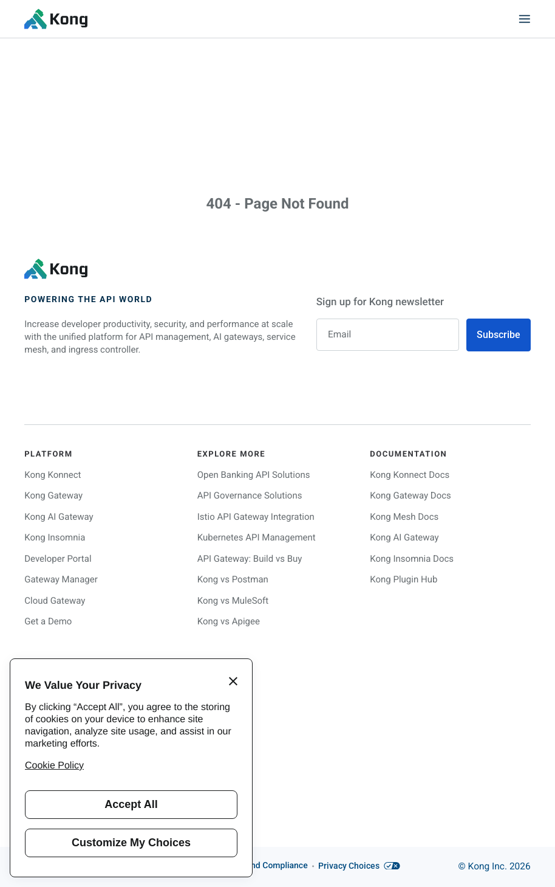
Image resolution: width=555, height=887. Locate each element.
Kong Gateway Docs (410, 495)
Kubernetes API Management (256, 537)
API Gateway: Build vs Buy (249, 558)
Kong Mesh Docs (404, 516)
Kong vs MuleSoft (232, 600)
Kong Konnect (52, 474)
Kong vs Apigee (228, 621)
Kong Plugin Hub (403, 579)
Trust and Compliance (265, 866)
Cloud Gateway (54, 600)
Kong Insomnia (54, 537)
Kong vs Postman (232, 579)
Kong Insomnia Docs (412, 558)
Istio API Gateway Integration (256, 516)
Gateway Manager (61, 579)
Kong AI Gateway (58, 516)
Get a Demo (48, 621)
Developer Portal (57, 558)
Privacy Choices (359, 866)
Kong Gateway (53, 495)
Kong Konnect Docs (409, 474)
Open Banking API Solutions (253, 474)
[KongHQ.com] (56, 19)
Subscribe (498, 334)
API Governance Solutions (249, 495)
